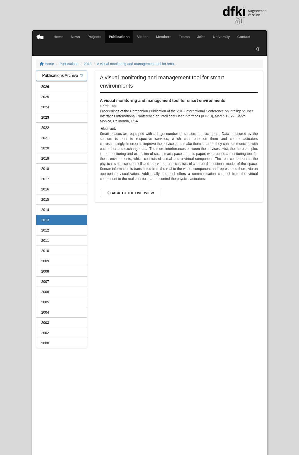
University (221, 37)
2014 (45, 210)
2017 (45, 179)
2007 (45, 282)
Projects (94, 37)
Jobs (201, 37)
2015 (45, 199)
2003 (45, 323)
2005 (45, 302)
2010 (45, 251)
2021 (45, 138)
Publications (119, 37)
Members (163, 37)
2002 (45, 333)
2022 (45, 128)
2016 (45, 189)
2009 (45, 261)
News (75, 37)
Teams (184, 37)
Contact (243, 37)
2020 (45, 148)
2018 (45, 169)
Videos (142, 37)
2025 (45, 97)
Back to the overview (130, 193)
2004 (45, 312)
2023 (45, 117)
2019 (45, 158)
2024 (45, 107)
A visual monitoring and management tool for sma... (137, 64)
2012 (45, 230)
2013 (88, 64)
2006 (45, 292)
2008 (45, 271)
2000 (45, 343)
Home (58, 37)
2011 (45, 241)
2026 (45, 87)
